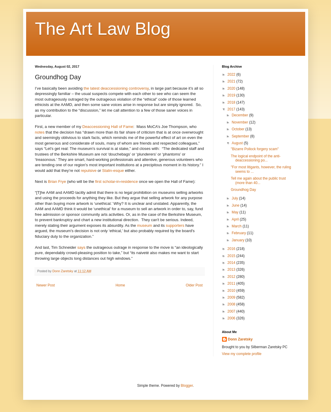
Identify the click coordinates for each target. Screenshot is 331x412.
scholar (108, 181)
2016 (231, 249)
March (237, 226)
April (236, 219)
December (240, 115)
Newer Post (46, 285)
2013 (231, 269)
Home (120, 285)
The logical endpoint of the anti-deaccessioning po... (255, 158)
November (240, 122)
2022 (231, 74)
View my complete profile (242, 354)
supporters (175, 225)
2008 (231, 304)
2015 (231, 256)
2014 (231, 263)
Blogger (187, 386)
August (238, 143)
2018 (231, 102)
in (117, 181)
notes (40, 132)
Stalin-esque (113, 170)
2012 (231, 277)
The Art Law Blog (103, 29)
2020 (231, 88)
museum (144, 225)
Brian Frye (57, 181)
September (241, 136)
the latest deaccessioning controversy (116, 88)
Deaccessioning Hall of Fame (107, 126)
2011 (231, 283)
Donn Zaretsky (240, 339)
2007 (231, 311)
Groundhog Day (243, 190)
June (236, 205)
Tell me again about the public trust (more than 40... (258, 180)
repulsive (88, 170)
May (235, 212)
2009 (231, 297)
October (238, 129)
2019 (231, 95)
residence (129, 181)
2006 (231, 318)
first (98, 181)
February (239, 233)
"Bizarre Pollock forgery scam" (254, 149)
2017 (231, 109)
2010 (231, 291)
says (81, 247)
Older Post (194, 285)
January (238, 240)
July (235, 198)
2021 (231, 81)
